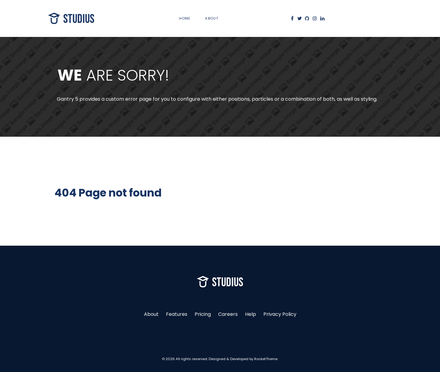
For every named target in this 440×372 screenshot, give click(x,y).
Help (250, 314)
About (151, 314)
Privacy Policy (279, 314)
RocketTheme (265, 358)
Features (176, 314)
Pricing (203, 314)
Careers (228, 314)
